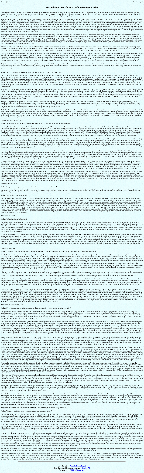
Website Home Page (77, 466)
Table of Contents (77, 470)
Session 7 (85, 468)
